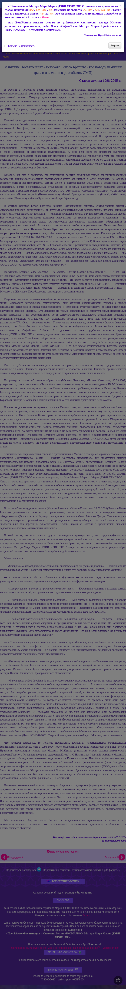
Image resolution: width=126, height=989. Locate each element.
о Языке (45, 17)
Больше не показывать (20, 46)
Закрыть (115, 45)
